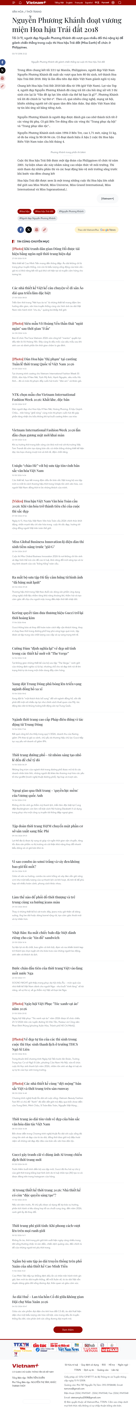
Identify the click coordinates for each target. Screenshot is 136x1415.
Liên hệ (115, 1369)
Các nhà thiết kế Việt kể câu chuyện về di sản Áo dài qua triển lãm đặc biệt (47, 290)
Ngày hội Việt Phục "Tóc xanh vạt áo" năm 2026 (45, 1006)
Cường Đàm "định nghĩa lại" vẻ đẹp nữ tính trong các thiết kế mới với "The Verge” (44, 651)
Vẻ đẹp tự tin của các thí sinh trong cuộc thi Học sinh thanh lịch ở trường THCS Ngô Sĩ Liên (45, 1044)
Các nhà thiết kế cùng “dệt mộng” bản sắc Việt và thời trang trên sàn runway (46, 1086)
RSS (104, 1364)
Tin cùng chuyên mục (33, 241)
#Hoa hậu (24, 211)
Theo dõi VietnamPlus (88, 229)
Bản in (36, 230)
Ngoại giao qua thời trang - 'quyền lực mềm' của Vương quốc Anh (45, 793)
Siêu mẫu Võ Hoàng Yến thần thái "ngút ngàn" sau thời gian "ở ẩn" (47, 326)
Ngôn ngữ (123, 1364)
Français (79, 2)
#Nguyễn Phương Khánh (71, 211)
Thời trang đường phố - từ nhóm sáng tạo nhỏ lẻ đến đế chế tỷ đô (46, 757)
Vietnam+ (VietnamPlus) (36, 2)
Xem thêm (68, 1329)
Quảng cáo (102, 1369)
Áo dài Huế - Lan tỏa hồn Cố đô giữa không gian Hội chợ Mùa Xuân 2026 (48, 1299)
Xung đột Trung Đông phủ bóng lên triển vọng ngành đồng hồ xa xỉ (46, 686)
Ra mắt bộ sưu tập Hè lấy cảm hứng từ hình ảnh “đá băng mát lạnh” (47, 580)
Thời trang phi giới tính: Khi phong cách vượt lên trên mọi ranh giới (46, 1228)
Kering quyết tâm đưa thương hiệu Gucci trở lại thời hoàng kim (47, 615)
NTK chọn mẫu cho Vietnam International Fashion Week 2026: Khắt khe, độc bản (43, 397)
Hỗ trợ (112, 1364)
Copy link (44, 230)
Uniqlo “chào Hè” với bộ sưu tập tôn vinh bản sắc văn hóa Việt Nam (45, 468)
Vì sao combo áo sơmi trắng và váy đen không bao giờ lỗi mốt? (46, 864)
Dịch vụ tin (89, 1369)
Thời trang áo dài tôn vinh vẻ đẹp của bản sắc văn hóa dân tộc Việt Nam (46, 1121)
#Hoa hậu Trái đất (44, 211)
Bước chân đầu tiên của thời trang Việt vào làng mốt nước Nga (47, 970)
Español (89, 2)
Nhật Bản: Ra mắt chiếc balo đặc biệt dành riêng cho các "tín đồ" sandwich (44, 935)
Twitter (28, 230)
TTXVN (77, 1369)
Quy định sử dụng (90, 1364)
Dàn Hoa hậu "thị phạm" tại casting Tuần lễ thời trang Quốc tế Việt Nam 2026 (44, 361)
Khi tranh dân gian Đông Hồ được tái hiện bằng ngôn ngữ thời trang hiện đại (46, 251)
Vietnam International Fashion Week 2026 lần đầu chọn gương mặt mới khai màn (46, 432)
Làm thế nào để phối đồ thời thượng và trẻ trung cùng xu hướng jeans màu (43, 899)
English (69, 2)
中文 (97, 2)
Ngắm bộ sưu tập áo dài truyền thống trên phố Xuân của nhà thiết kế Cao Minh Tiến (47, 1263)
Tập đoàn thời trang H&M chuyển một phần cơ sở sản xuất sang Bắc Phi (47, 828)
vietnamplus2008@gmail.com (86, 1397)
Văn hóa (17, 11)
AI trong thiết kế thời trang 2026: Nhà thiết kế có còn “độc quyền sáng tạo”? (46, 1192)
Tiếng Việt (59, 2)
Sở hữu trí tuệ (71, 1364)
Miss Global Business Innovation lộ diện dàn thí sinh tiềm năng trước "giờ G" (48, 544)
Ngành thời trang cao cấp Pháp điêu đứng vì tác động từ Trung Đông (47, 722)
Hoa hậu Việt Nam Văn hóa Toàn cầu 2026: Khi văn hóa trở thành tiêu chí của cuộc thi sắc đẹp (46, 506)
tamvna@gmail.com (74, 1388)
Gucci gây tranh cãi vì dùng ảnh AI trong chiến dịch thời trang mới (47, 1157)
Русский (105, 3)
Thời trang (34, 11)
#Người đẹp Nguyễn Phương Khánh (37, 218)
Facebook (20, 230)
